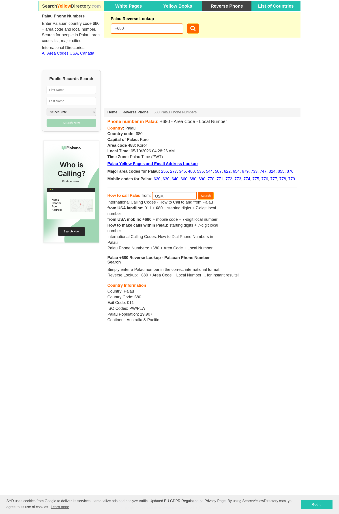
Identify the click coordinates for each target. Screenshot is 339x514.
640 (175, 179)
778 (282, 179)
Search (206, 196)
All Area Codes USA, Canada (68, 53)
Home (112, 112)
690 (202, 179)
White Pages (128, 6)
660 (184, 179)
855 (281, 171)
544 (209, 171)
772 (228, 179)
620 (157, 179)
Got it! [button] (317, 504)
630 (166, 179)
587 (218, 171)
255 (164, 171)
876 (290, 171)
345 (182, 171)
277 (173, 171)
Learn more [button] (60, 507)
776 (264, 179)
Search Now (71, 123)
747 (263, 171)
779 (291, 179)
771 (220, 179)
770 (211, 179)
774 (246, 179)
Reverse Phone (227, 6)
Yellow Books (177, 6)
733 (254, 171)
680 (193, 179)
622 (227, 171)
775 (255, 179)
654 (236, 171)
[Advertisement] (202, 72)
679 (245, 171)
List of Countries (276, 6)
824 (272, 171)
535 (200, 171)
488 (191, 171)
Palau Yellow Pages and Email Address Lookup (152, 163)
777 (273, 179)
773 (237, 179)
